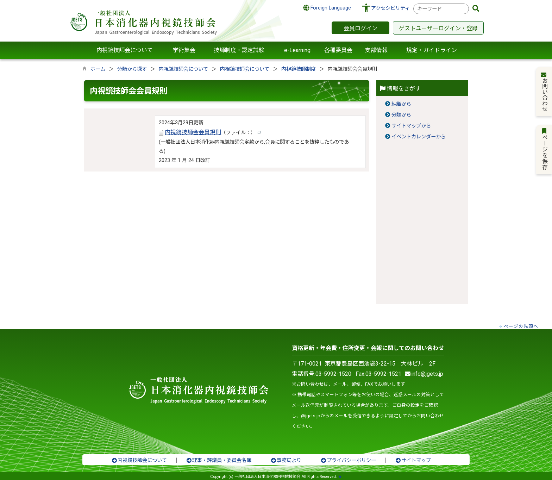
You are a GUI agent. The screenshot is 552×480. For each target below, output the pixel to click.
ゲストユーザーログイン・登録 (438, 28)
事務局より (285, 460)
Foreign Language (327, 8)
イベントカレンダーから (418, 137)
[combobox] (441, 9)
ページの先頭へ (521, 326)
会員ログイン (360, 28)
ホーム (97, 69)
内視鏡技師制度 (298, 69)
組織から (401, 104)
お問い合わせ (544, 91)
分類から (401, 115)
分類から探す (132, 69)
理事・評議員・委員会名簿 (218, 460)
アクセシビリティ (390, 8)
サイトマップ (413, 460)
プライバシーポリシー (348, 460)
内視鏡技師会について (183, 69)
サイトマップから (411, 126)
